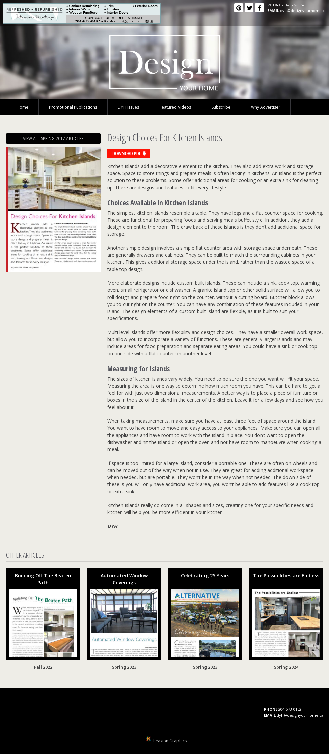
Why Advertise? (265, 107)
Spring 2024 (286, 667)
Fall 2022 (43, 667)
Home (22, 107)
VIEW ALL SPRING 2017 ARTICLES (53, 138)
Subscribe (221, 107)
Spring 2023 (124, 667)
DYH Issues (128, 107)
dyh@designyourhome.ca (303, 10)
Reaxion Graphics (170, 741)
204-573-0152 (293, 4)
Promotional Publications (73, 107)
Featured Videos (175, 107)
